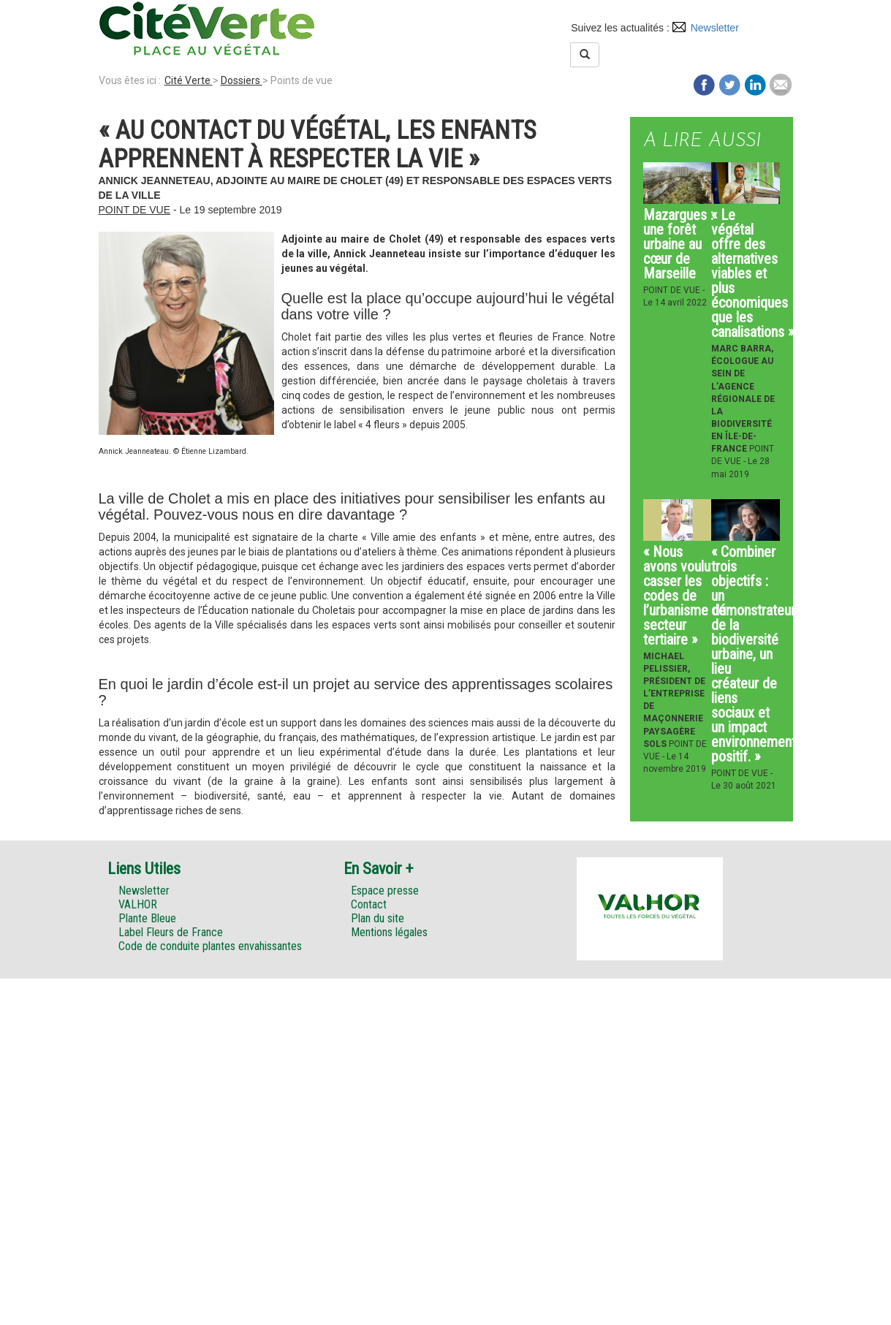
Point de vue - (674, 290)
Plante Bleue (147, 918)
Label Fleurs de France (170, 932)
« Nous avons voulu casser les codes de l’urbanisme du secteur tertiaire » (684, 595)
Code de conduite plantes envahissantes (210, 946)
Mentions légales (389, 932)
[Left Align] (584, 54)
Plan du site (377, 918)
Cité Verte (188, 80)
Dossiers (241, 80)
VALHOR (137, 904)
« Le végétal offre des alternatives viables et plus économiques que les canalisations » (752, 273)
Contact (369, 904)
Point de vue (135, 210)
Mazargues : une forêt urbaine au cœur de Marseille (678, 244)
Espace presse (385, 890)
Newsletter (715, 28)
